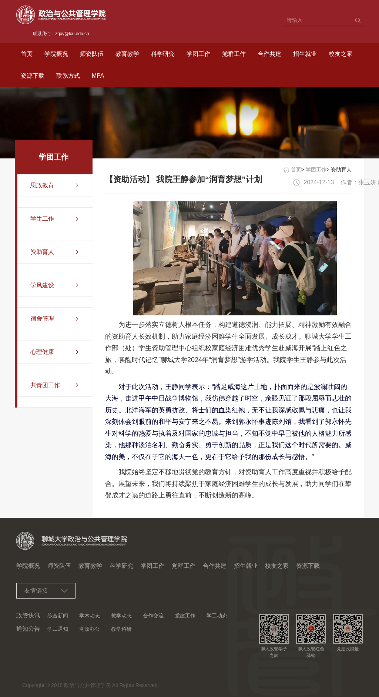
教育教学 (127, 54)
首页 (27, 54)
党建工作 (185, 616)
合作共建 (269, 54)
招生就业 (305, 54)
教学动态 (121, 616)
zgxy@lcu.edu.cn (72, 33)
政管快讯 (28, 615)
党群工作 (234, 54)
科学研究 (163, 54)
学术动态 (89, 616)
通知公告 (28, 629)
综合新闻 (57, 616)
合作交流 (153, 616)
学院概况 (56, 54)
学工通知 (57, 629)
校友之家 (340, 54)
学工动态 (217, 616)
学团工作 (198, 54)
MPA (98, 76)
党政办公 (89, 629)
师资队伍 (92, 54)
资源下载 (32, 76)
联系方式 (68, 76)
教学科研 (121, 629)
